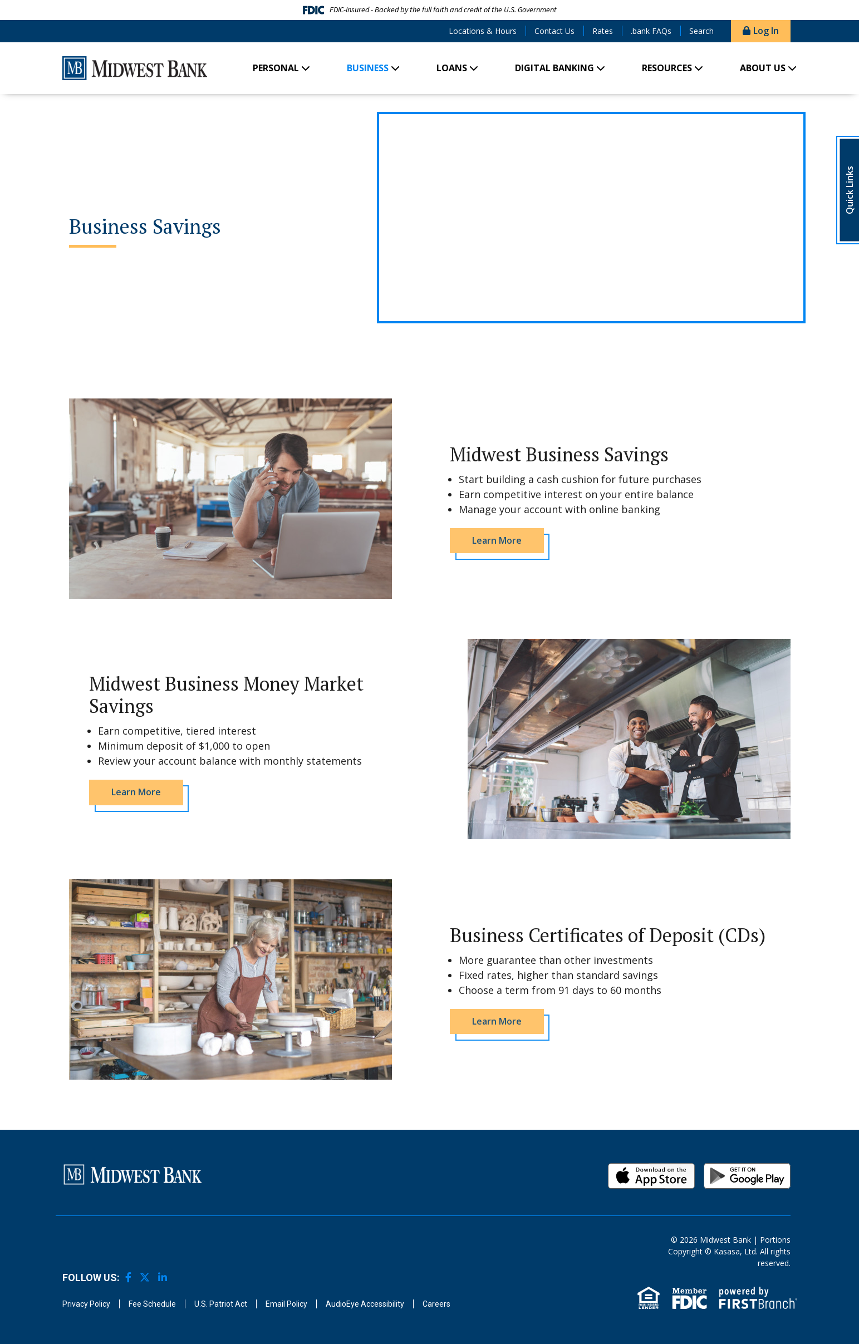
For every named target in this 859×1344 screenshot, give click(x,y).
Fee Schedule (152, 1303)
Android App (747, 1176)
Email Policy (286, 1303)
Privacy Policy (86, 1303)
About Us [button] (763, 68)
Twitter (145, 1277)
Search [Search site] (701, 31)
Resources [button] (667, 68)
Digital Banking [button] (554, 68)
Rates (602, 31)
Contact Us (554, 31)
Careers (436, 1303)
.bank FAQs (651, 31)
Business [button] (368, 68)
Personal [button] (276, 68)
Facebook (128, 1277)
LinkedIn (162, 1277)
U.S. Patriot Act (220, 1303)
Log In (766, 30)
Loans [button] (451, 68)
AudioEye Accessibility (365, 1303)
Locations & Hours (483, 31)
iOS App (651, 1176)
